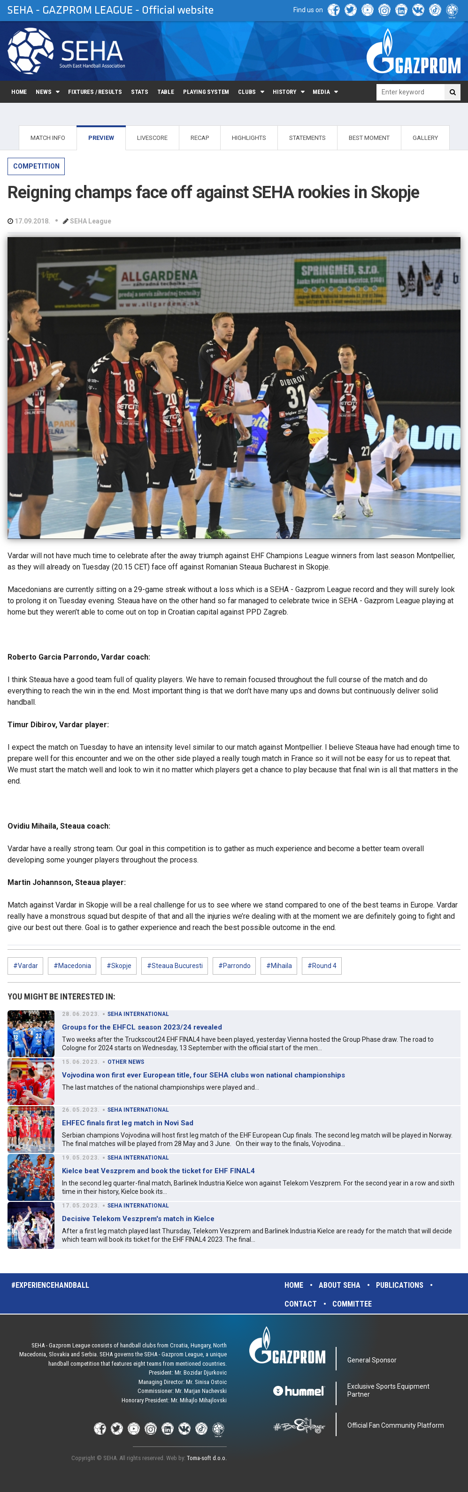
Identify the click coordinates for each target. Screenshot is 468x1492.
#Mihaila (279, 965)
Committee (352, 1304)
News (43, 91)
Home (19, 91)
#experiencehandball (50, 1285)
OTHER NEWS (125, 1062)
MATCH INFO (48, 137)
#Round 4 (322, 965)
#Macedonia (72, 965)
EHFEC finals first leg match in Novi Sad (127, 1123)
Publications (399, 1285)
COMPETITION (36, 166)
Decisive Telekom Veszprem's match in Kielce (138, 1219)
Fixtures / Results (95, 91)
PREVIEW (101, 137)
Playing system (206, 91)
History (284, 91)
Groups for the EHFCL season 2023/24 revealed (142, 1027)
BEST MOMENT (369, 137)
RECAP (200, 137)
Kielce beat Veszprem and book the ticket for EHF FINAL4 (158, 1171)
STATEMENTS (307, 137)
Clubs (247, 91)
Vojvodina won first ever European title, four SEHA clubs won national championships (203, 1075)
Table (165, 91)
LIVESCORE (152, 137)
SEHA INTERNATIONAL (138, 1014)
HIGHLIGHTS (249, 137)
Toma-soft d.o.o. (207, 1457)
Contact (300, 1304)
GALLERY (425, 137)
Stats (139, 91)
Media (321, 91)
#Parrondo (234, 965)
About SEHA (340, 1285)
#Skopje (119, 965)
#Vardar (25, 965)
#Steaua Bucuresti (175, 965)
